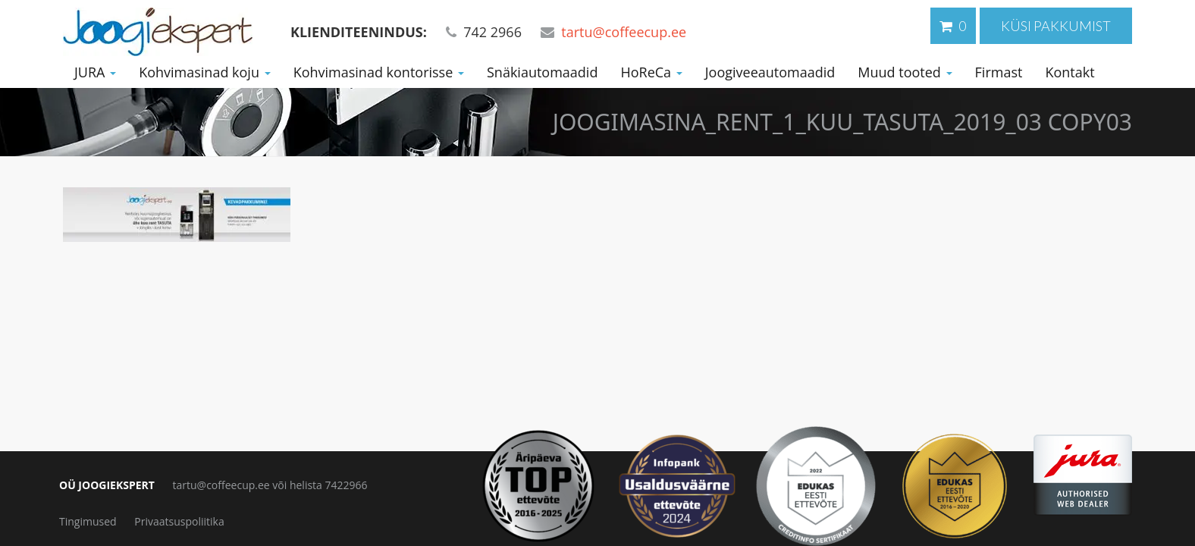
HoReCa (651, 72)
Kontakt (1069, 72)
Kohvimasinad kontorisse (378, 72)
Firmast (999, 72)
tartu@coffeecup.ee (623, 32)
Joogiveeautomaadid (770, 72)
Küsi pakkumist (1056, 25)
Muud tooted (905, 72)
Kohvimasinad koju (205, 72)
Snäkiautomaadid (542, 72)
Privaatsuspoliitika (179, 521)
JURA (95, 72)
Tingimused (88, 521)
